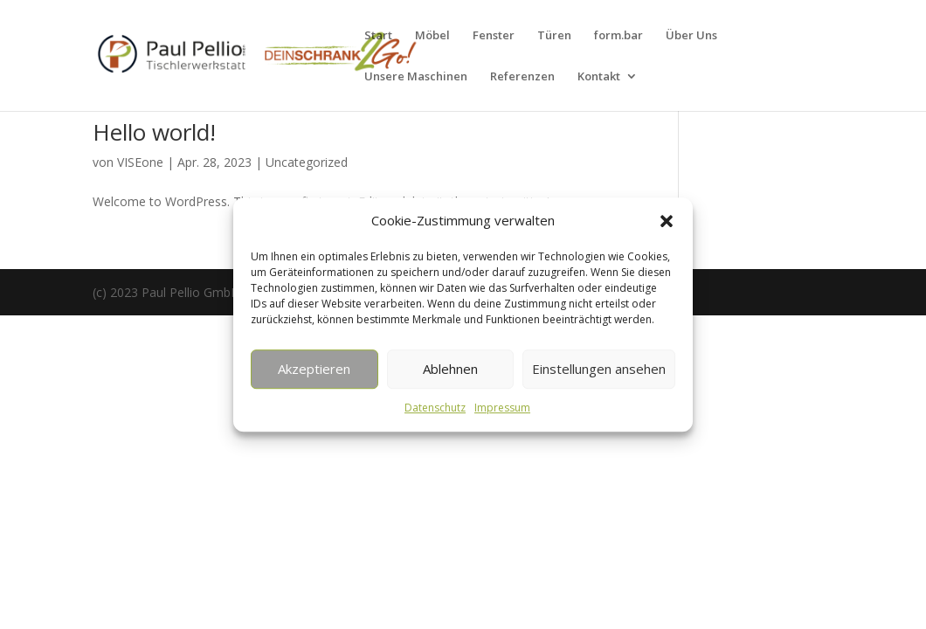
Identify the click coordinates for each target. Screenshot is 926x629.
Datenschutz (435, 407)
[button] (666, 221)
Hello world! (154, 132)
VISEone (140, 162)
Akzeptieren (314, 369)
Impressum (502, 407)
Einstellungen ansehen (599, 369)
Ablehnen (450, 369)
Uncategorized (307, 162)
